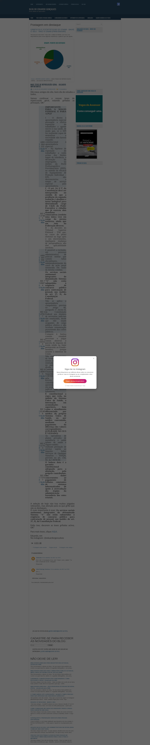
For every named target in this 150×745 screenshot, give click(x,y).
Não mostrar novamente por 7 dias (75, 385)
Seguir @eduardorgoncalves (75, 381)
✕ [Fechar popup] (94, 358)
